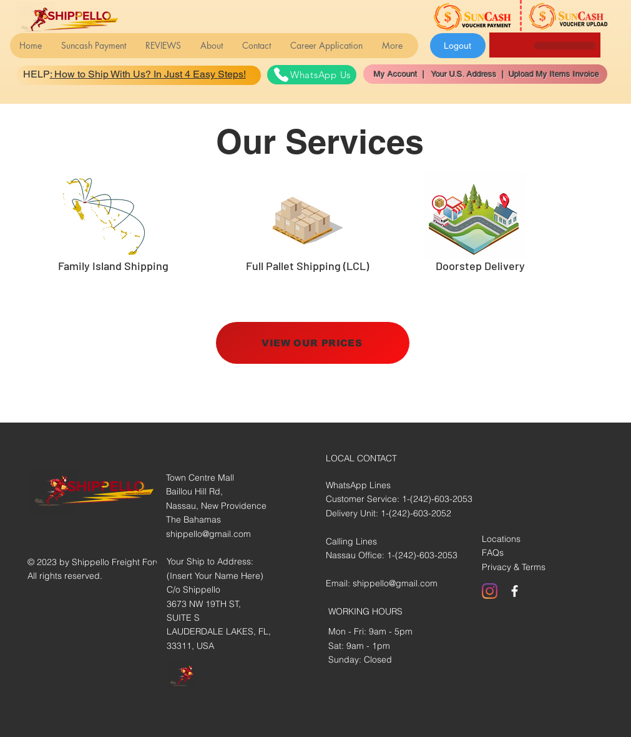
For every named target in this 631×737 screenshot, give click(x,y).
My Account (398, 74)
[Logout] (458, 45)
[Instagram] (489, 591)
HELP (36, 74)
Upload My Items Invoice (551, 74)
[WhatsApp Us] (311, 74)
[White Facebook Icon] (514, 591)
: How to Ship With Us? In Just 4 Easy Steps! (148, 74)
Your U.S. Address (463, 74)
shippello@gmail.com (208, 533)
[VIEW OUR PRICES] (312, 343)
